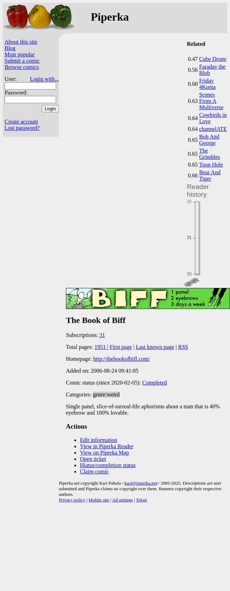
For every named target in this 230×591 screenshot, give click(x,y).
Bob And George (209, 140)
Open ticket (93, 459)
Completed (154, 383)
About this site (21, 42)
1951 (101, 347)
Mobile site (99, 499)
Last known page (155, 347)
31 (102, 335)
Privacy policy (72, 499)
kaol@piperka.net (140, 483)
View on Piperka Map (104, 453)
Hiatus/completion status (108, 465)
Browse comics (22, 67)
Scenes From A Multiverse (211, 101)
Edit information (98, 440)
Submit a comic (22, 61)
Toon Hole (211, 165)
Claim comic (94, 471)
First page (121, 347)
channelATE (213, 129)
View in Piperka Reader (106, 446)
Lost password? (22, 128)
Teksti (141, 499)
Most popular (20, 54)
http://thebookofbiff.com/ (121, 359)
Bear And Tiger (210, 175)
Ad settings (122, 499)
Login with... (44, 79)
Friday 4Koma (207, 84)
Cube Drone (212, 59)
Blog (10, 48)
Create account (21, 122)
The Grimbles (209, 154)
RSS (183, 347)
